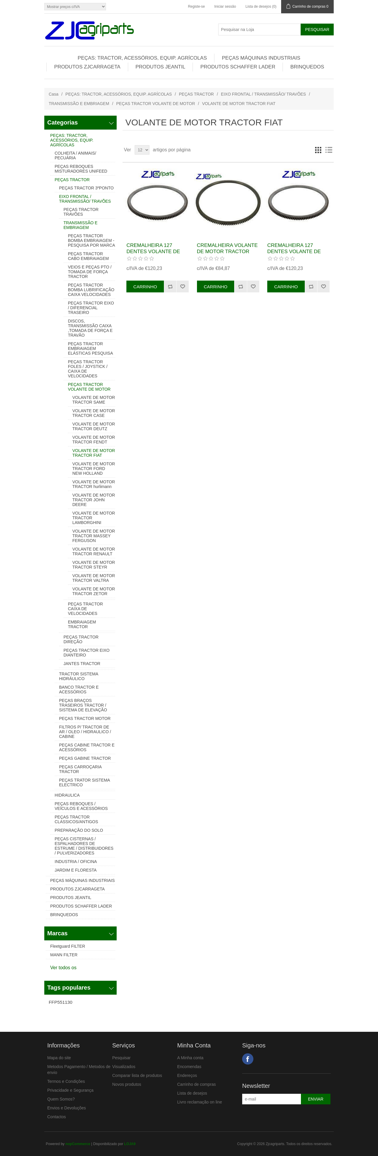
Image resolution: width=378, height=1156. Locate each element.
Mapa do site (59, 1057)
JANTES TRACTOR (81, 663)
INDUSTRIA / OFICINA (76, 861)
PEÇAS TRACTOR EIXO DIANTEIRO (86, 652)
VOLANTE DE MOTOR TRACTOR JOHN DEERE (93, 500)
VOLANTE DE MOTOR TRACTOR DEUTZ (93, 426)
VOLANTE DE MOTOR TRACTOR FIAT (93, 453)
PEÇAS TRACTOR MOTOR (84, 718)
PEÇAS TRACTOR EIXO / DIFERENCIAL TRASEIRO (91, 308)
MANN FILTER (63, 954)
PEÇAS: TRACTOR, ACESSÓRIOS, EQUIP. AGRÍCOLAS (142, 58)
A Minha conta (190, 1057)
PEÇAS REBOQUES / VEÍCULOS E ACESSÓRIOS (81, 806)
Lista (328, 150)
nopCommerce (78, 1144)
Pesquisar (121, 1057)
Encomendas (189, 1066)
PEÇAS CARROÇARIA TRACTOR (80, 769)
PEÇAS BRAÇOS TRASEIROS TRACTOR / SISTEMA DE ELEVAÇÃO (83, 705)
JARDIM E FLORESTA (76, 870)
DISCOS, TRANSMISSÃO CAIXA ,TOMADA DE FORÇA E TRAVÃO (90, 328)
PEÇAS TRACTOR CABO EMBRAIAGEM (88, 256)
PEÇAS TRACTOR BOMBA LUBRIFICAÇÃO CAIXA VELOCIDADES (91, 290)
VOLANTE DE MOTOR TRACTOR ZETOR (93, 591)
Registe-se (196, 6)
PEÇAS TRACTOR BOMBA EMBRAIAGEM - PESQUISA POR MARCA (91, 240)
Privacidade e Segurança (70, 1090)
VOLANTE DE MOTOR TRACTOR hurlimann (93, 484)
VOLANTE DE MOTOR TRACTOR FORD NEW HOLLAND (93, 468)
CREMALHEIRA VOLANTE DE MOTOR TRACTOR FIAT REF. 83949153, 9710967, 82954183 (227, 254)
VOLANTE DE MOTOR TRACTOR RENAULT (93, 551)
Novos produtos (126, 1084)
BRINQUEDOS (307, 67)
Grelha (318, 150)
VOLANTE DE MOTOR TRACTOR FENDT (93, 439)
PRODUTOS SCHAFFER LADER (237, 67)
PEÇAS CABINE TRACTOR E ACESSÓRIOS (87, 747)
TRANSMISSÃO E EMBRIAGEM (79, 103)
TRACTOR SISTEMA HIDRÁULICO (78, 676)
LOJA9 (130, 1144)
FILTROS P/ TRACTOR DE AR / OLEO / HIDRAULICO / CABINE (85, 732)
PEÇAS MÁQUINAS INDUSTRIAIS (261, 58)
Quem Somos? (61, 1099)
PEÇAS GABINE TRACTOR (85, 758)
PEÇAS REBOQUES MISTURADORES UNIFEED (81, 168)
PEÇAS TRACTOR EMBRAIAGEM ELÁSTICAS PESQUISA (90, 348)
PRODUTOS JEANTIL (160, 67)
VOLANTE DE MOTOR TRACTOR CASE (93, 413)
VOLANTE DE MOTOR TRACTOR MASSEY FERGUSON (93, 536)
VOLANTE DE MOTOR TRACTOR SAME (93, 400)
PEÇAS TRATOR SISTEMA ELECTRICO (84, 782)
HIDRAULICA (67, 795)
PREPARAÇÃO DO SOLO (79, 830)
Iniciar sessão (225, 6)
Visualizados (123, 1066)
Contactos (56, 1116)
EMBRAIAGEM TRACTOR (82, 624)
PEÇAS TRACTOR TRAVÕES (81, 212)
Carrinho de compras (196, 1084)
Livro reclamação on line (199, 1102)
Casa (53, 94)
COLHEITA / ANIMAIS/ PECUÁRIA (75, 155)
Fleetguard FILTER (67, 946)
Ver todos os (63, 967)
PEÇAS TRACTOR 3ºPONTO (86, 188)
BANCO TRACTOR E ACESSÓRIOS (79, 689)
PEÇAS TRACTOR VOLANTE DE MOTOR (155, 103)
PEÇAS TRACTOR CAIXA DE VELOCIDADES (85, 609)
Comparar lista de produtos (137, 1075)
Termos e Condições (66, 1081)
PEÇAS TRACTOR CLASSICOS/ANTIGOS (76, 819)
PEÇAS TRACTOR (196, 94)
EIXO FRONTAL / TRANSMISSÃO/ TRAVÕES (263, 94)
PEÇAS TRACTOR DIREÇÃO (81, 639)
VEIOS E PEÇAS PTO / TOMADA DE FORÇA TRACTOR (90, 272)
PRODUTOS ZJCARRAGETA (87, 67)
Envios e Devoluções (66, 1108)
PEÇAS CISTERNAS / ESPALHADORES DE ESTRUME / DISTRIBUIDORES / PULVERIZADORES (84, 845)
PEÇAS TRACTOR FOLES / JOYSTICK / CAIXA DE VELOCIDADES (87, 368)
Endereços (187, 1075)
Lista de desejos (192, 1093)
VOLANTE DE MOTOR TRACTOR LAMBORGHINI (93, 518)
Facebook (247, 1059)
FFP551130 (60, 1002)
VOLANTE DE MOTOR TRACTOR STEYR (93, 564)
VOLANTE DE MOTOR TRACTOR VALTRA (93, 578)
